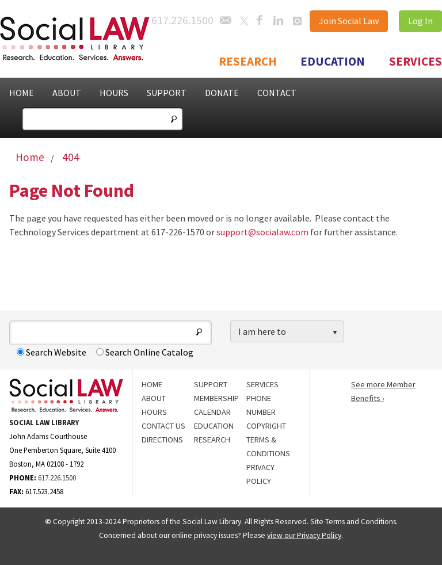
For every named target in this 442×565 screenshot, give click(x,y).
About (66, 92)
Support (166, 92)
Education (332, 61)
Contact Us (163, 426)
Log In (420, 20)
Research (248, 61)
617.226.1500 (57, 477)
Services (415, 61)
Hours (114, 92)
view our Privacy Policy (304, 535)
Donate (222, 92)
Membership (216, 398)
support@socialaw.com (262, 232)
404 (70, 157)
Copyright (266, 426)
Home (21, 92)
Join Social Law (349, 20)
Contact (276, 92)
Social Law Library (86, 38)
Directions (162, 439)
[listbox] (287, 331)
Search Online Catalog (144, 352)
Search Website (51, 352)
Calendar (212, 412)
